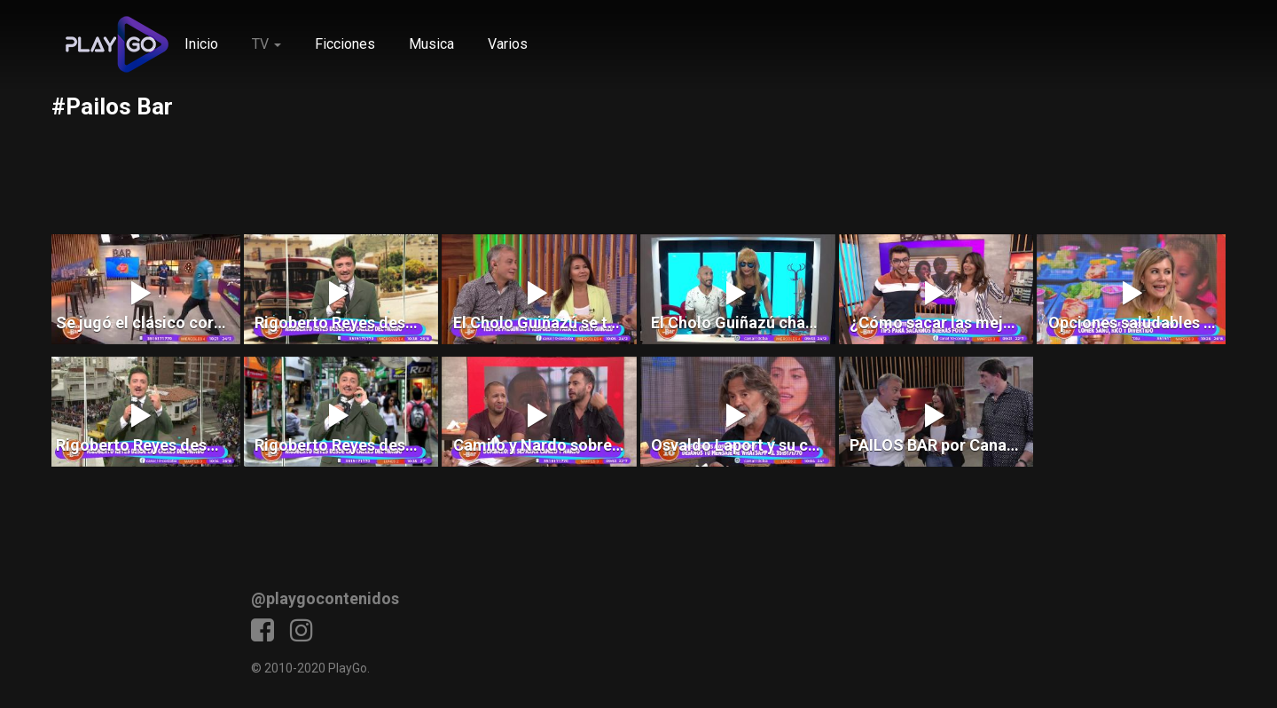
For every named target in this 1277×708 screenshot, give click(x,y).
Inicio (201, 43)
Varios (508, 43)
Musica (431, 43)
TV (266, 43)
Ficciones (345, 43)
